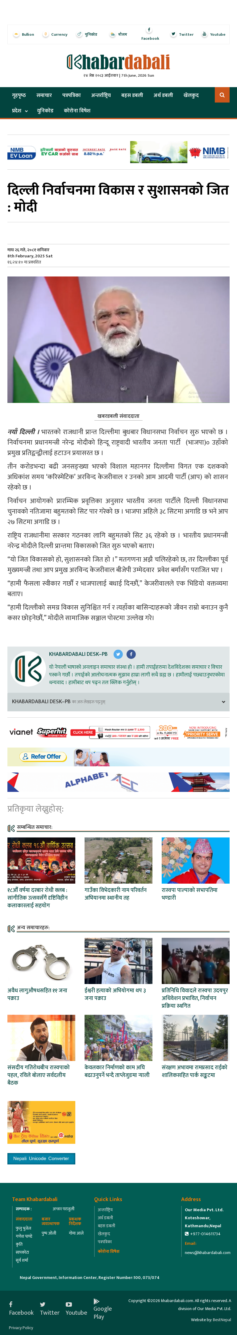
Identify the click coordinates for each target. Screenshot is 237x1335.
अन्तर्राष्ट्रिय (101, 95)
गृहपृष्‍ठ (19, 95)
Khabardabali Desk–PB (78, 654)
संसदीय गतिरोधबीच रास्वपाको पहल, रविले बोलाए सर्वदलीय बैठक (38, 1075)
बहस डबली (132, 95)
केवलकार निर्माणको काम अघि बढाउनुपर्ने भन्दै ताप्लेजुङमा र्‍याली (117, 1071)
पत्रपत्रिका (71, 95)
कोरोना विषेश (77, 111)
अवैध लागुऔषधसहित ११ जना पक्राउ (37, 994)
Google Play (103, 1309)
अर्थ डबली (163, 95)
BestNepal (222, 1319)
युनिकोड (45, 111)
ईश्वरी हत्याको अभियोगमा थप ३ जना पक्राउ (115, 994)
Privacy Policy (21, 1327)
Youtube (76, 1309)
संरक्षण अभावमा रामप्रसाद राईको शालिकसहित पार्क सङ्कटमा (194, 1071)
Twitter (50, 1309)
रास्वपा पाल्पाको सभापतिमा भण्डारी (190, 894)
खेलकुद (191, 95)
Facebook (21, 1309)
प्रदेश (16, 111)
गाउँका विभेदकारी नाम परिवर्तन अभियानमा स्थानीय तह (116, 894)
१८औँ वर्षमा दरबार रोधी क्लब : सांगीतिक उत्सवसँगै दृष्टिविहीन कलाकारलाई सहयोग (37, 898)
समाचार (44, 95)
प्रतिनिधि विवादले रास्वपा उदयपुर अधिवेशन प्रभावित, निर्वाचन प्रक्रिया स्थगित (195, 998)
